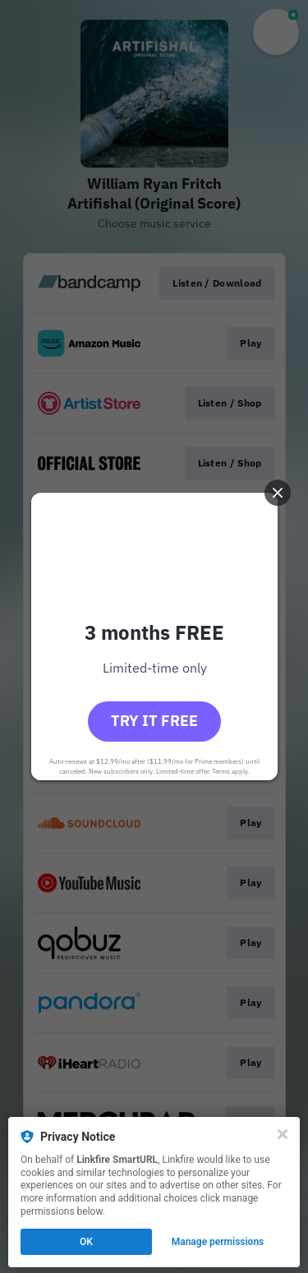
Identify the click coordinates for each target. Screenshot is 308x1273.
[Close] (282, 1134)
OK (86, 1242)
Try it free (154, 720)
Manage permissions (218, 1242)
